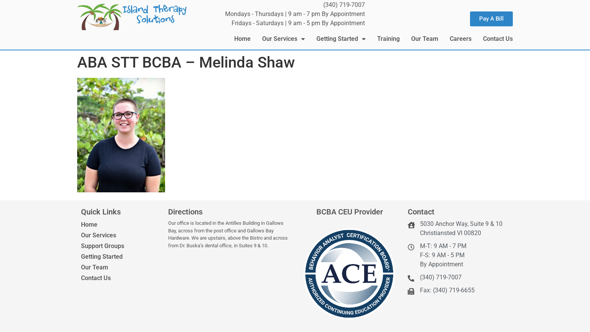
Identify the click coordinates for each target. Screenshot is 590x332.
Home (242, 38)
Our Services (283, 39)
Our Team (424, 38)
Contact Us (498, 38)
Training (388, 38)
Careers (461, 38)
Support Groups (102, 246)
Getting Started (341, 39)
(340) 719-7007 (344, 4)
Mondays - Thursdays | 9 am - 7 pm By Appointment (295, 14)
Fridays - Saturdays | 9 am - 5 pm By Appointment (298, 23)
